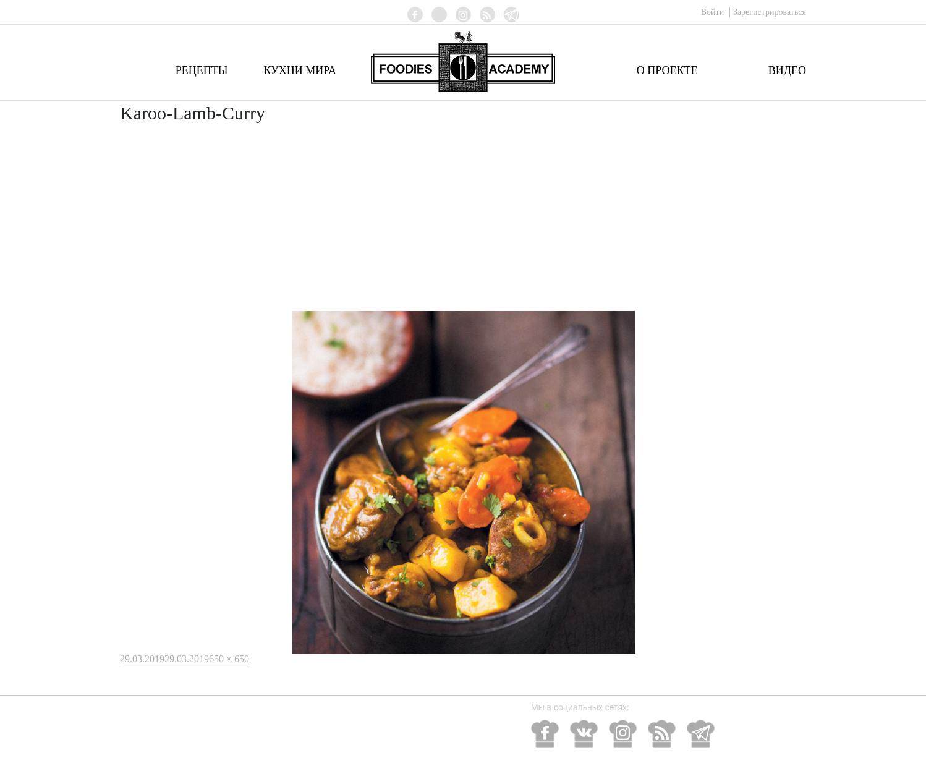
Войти (713, 12)
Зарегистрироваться (769, 12)
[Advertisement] (463, 218)
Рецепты (202, 70)
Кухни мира (299, 70)
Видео (787, 70)
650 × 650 (229, 659)
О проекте (667, 70)
